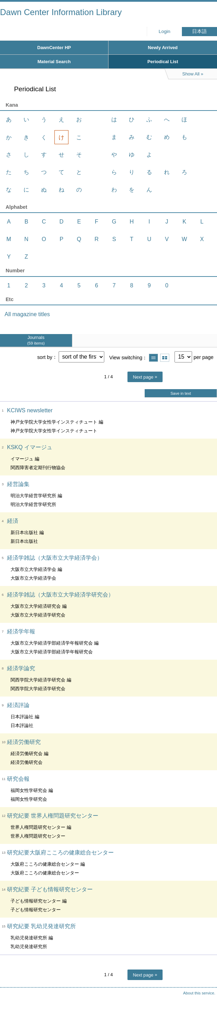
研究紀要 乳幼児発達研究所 (41, 926)
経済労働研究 (24, 742)
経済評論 (18, 705)
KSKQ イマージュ (29, 447)
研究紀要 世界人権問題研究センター (52, 816)
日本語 (199, 31)
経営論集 (18, 484)
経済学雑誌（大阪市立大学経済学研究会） (60, 595)
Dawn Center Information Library (61, 12)
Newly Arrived (163, 47)
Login (164, 31)
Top (204, 999)
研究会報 (18, 779)
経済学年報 (21, 631)
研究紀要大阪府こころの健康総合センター (60, 852)
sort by (44, 357)
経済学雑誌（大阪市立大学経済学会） (55, 558)
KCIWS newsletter (30, 410)
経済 (12, 521)
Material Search (54, 61)
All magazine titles (27, 314)
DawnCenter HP (54, 47)
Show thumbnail (164, 358)
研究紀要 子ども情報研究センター (50, 889)
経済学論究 (21, 668)
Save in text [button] (180, 393)
